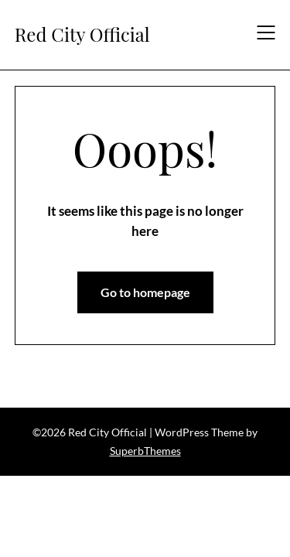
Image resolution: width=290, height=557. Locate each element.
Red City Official (82, 34)
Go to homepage (145, 292)
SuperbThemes (145, 450)
